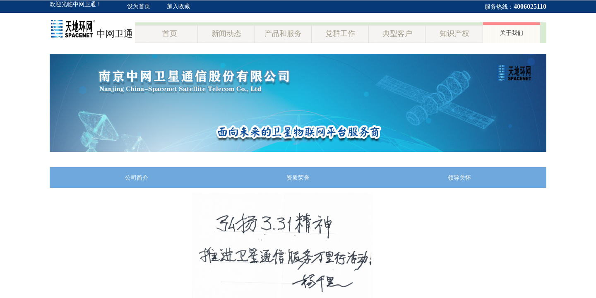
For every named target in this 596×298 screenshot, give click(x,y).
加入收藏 (178, 6)
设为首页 (138, 6)
